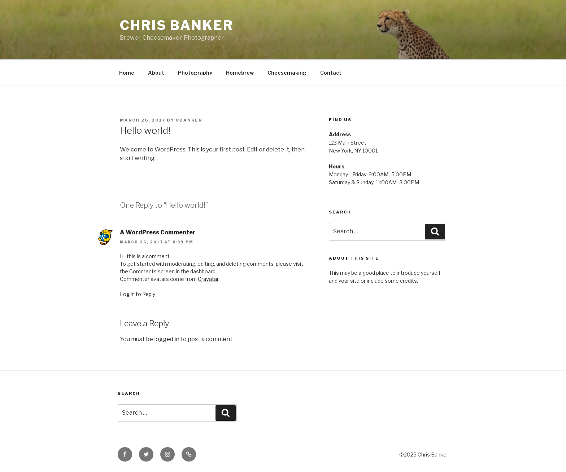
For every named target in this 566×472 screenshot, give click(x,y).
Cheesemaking (286, 73)
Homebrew (240, 73)
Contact (330, 73)
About (156, 73)
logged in (166, 339)
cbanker (189, 120)
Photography (195, 73)
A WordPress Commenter (158, 232)
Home (126, 73)
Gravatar (208, 279)
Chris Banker (177, 25)
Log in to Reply (137, 294)
